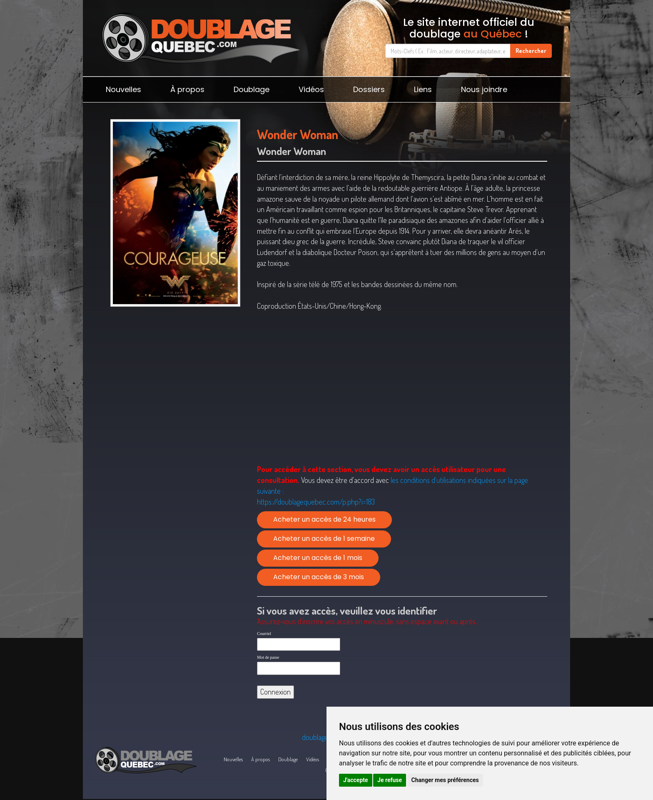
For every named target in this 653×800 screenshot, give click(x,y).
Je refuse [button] (389, 780)
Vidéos (311, 89)
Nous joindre (484, 89)
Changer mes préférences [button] (445, 780)
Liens (423, 89)
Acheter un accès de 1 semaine (324, 538)
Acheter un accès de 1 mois (317, 557)
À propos (187, 89)
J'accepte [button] (355, 780)
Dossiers (369, 89)
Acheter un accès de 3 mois (318, 577)
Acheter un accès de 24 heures (324, 519)
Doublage (251, 89)
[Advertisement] (175, 375)
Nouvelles (123, 89)
